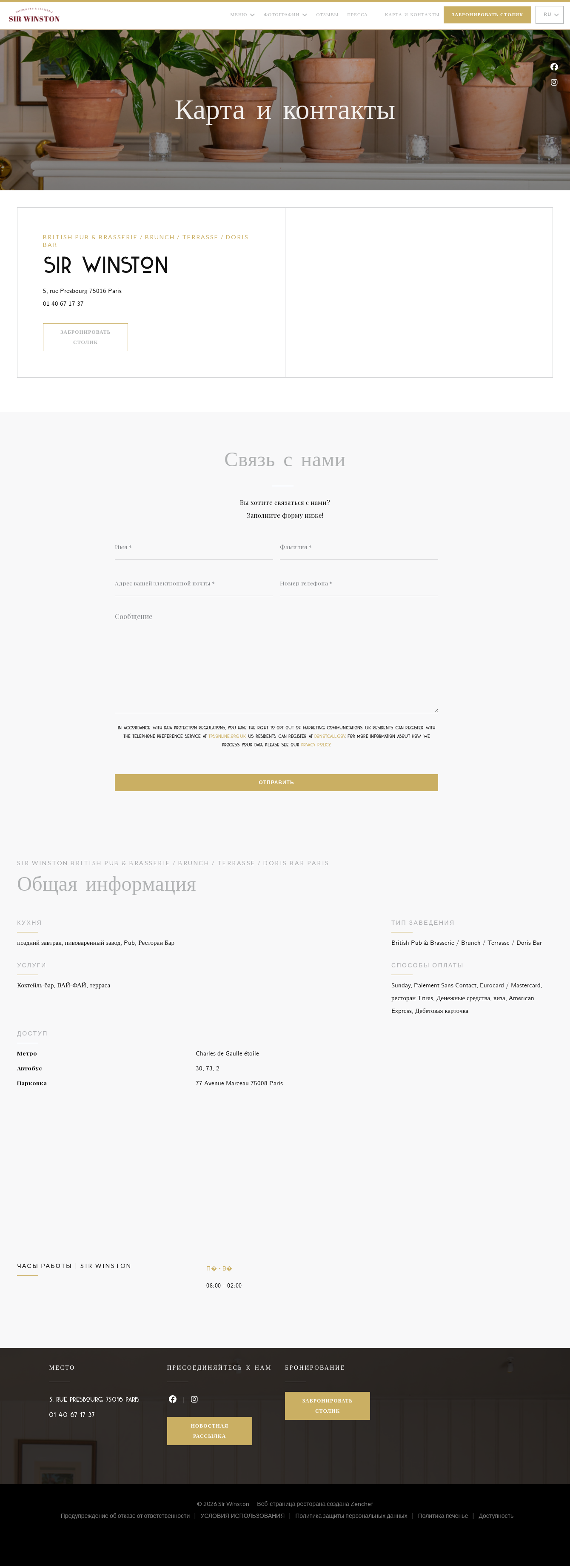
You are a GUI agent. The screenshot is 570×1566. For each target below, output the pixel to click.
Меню (243, 15)
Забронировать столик (487, 15)
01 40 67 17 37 (63, 304)
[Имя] (194, 547)
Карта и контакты (412, 14)
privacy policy (315, 745)
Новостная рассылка (209, 1431)
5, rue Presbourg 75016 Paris (122, 290)
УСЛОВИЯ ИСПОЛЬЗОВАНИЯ (247, 1517)
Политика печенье (448, 1517)
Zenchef (362, 1503)
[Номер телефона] (359, 583)
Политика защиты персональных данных (356, 1517)
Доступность (496, 1517)
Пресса (357, 14)
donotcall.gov (329, 736)
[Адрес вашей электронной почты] (194, 583)
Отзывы (327, 14)
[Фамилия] (359, 547)
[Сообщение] (276, 660)
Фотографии (286, 15)
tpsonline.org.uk (226, 736)
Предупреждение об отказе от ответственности (131, 1517)
